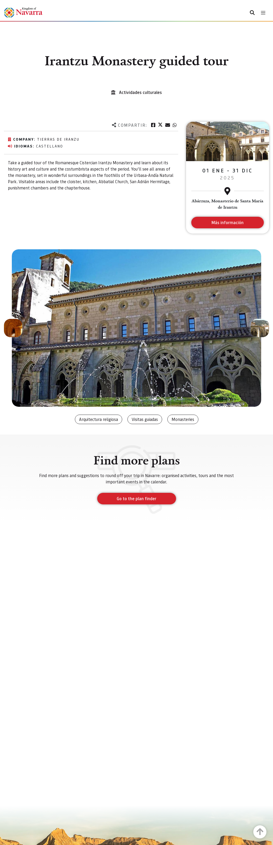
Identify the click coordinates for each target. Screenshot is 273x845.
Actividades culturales (140, 92)
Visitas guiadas (145, 419)
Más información (227, 222)
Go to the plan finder (136, 498)
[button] (13, 328)
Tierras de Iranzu (58, 139)
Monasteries (183, 419)
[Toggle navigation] (263, 13)
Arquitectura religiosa (98, 419)
